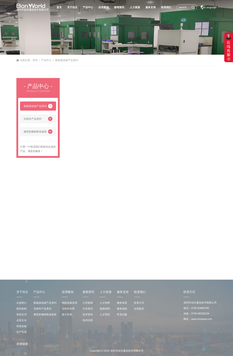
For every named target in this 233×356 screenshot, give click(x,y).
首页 (59, 7)
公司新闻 (88, 302)
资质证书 (21, 314)
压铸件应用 (68, 308)
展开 (228, 47)
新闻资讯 (119, 7)
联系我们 (166, 7)
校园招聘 (105, 308)
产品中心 (88, 7)
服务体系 (122, 302)
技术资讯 (88, 314)
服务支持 (150, 7)
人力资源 (135, 7)
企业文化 (21, 320)
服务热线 (122, 308)
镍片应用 (67, 314)
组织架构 (21, 308)
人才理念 (105, 314)
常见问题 (122, 314)
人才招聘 (105, 302)
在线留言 (139, 308)
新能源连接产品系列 (66, 60)
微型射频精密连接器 (38, 133)
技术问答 (88, 320)
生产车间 (21, 331)
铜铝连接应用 (69, 302)
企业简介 (21, 302)
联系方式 (139, 302)
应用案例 (103, 7)
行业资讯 (88, 308)
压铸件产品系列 (38, 120)
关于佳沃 (72, 7)
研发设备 (21, 326)
